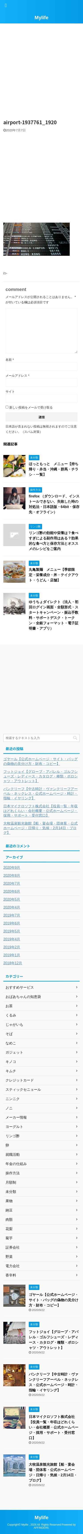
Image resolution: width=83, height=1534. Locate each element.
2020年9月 (11, 867)
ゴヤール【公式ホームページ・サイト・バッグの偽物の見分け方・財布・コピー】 (40, 761)
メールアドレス (17, 375)
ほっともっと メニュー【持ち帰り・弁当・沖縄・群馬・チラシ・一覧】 (53, 469)
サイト (10, 391)
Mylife (41, 17)
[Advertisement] (41, 69)
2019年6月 (11, 923)
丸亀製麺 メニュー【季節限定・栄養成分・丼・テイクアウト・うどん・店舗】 (53, 575)
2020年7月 (11, 883)
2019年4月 (11, 939)
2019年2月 (11, 947)
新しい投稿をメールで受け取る (31, 407)
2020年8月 (11, 875)
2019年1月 (11, 955)
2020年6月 (11, 891)
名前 (10, 359)
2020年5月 (11, 899)
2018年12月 (12, 963)
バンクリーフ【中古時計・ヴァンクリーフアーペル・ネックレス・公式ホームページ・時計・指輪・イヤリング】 (40, 793)
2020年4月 (11, 907)
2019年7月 (11, 915)
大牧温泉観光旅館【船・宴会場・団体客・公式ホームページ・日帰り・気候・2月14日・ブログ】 (40, 828)
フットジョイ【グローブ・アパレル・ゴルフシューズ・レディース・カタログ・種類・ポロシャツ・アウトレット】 (40, 776)
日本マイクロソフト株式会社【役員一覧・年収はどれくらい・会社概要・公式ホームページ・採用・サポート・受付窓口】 (40, 810)
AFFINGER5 (41, 1527)
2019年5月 (11, 931)
